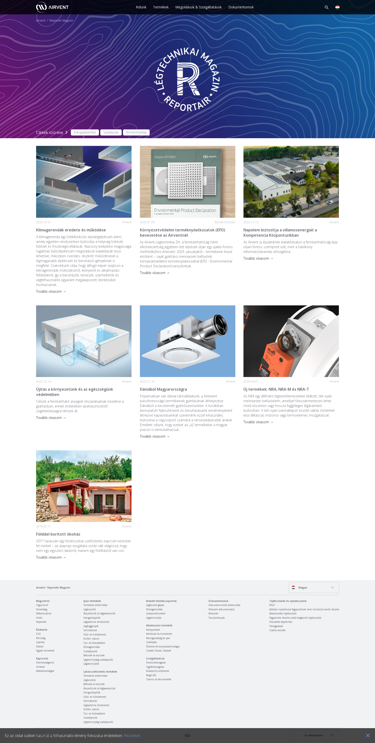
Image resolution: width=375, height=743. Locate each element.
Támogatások (276, 626)
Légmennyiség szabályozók (98, 659)
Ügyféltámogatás (155, 667)
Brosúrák (213, 613)
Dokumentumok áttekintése (224, 605)
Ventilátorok (90, 630)
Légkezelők (89, 609)
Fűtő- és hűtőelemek (94, 634)
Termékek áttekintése (95, 605)
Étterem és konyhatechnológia (163, 646)
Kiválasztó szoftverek (157, 671)
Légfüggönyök (91, 626)
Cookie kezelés (277, 630)
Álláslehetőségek (45, 671)
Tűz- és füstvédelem (94, 643)
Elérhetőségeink (45, 662)
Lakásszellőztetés (155, 613)
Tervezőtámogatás (156, 662)
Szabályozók (90, 651)
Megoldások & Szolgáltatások (198, 7)
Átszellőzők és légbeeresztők (99, 613)
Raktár (40, 646)
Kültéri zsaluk (91, 638)
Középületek (153, 629)
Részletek (132, 735)
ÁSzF (272, 605)
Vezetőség (41, 609)
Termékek (161, 7)
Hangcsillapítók (91, 617)
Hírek (39, 617)
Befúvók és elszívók (94, 655)
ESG (38, 633)
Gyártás (40, 642)
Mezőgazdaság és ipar (158, 638)
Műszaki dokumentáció (221, 609)
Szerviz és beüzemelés (158, 679)
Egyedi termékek (45, 650)
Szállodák (151, 642)
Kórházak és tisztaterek (159, 633)
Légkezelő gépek (155, 605)
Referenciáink (43, 613)
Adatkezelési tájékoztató (282, 613)
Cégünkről (42, 605)
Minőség (40, 638)
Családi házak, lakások (158, 650)
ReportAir (41, 621)
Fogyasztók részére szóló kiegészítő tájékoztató (295, 617)
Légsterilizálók (91, 663)
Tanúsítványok (217, 617)
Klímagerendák (91, 647)
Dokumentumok (241, 7)
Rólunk (141, 7)
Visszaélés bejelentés (280, 621)
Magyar (299, 587)
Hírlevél (40, 667)
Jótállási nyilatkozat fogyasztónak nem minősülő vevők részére (304, 609)
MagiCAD (151, 675)
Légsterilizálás (153, 617)
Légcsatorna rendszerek (96, 621)
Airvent (40, 20)
